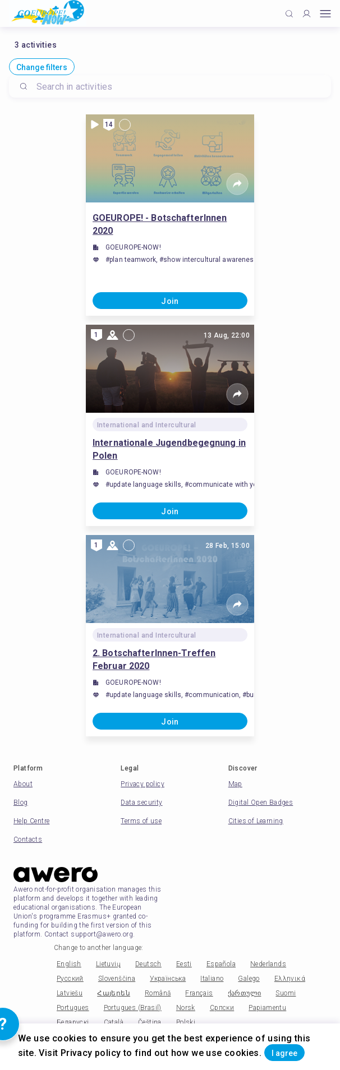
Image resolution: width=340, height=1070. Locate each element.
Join (170, 301)
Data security (141, 802)
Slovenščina (116, 979)
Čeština (150, 1022)
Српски (222, 1008)
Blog (20, 802)
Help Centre (31, 821)
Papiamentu (267, 1008)
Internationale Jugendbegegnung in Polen (169, 449)
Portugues (73, 1008)
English (69, 964)
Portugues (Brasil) (133, 1008)
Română (158, 993)
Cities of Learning (255, 821)
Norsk (185, 1008)
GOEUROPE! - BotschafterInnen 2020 (160, 224)
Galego (248, 979)
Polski (185, 1022)
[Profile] (306, 13)
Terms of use (141, 821)
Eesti (184, 964)
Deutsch (148, 964)
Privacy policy (142, 784)
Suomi (285, 993)
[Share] (237, 184)
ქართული (244, 993)
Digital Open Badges (260, 802)
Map (235, 784)
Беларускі (73, 1022)
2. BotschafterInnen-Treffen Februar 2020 (154, 659)
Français (199, 993)
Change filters (41, 67)
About (23, 784)
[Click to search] (289, 13)
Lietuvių (108, 964)
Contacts (27, 839)
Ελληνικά (289, 979)
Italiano (211, 979)
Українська (168, 979)
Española (221, 964)
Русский (70, 979)
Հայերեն (113, 993)
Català (113, 1022)
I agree (284, 1053)
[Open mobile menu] (325, 14)
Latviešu (69, 993)
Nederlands (268, 964)
